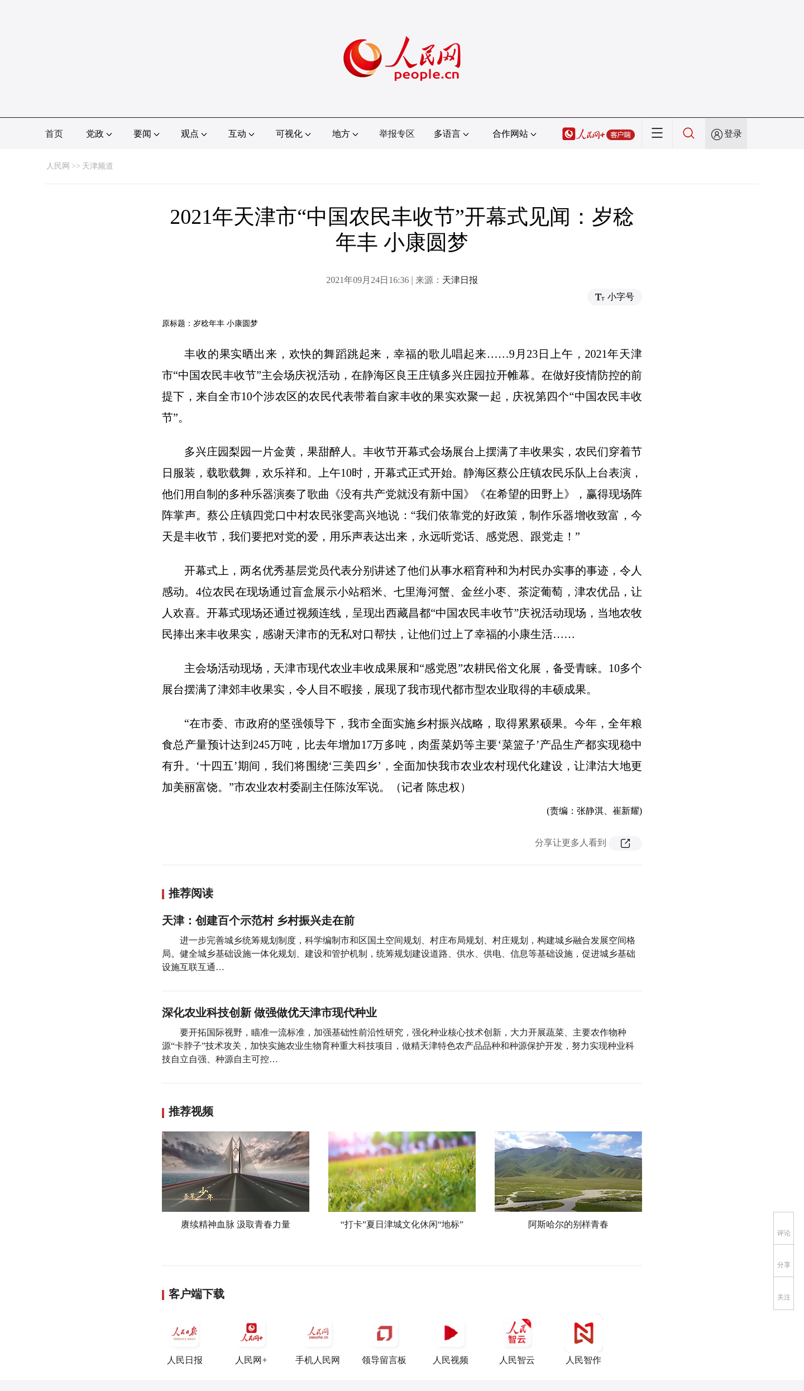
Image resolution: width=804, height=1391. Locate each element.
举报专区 (397, 133)
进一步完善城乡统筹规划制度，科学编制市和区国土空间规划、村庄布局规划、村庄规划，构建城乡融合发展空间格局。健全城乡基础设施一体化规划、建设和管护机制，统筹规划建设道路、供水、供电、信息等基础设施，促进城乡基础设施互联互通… (398, 954)
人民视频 (450, 1339)
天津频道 (97, 166)
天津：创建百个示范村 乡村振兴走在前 (258, 920)
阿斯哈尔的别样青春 (568, 1224)
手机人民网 (317, 1339)
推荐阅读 (191, 893)
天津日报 (460, 280)
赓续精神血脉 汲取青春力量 (235, 1224)
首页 (54, 133)
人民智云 (517, 1339)
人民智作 (583, 1339)
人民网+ (251, 1339)
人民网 (58, 166)
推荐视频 (191, 1111)
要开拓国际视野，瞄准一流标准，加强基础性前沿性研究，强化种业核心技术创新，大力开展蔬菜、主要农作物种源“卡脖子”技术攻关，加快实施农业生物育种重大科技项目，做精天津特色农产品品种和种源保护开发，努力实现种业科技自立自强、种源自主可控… (398, 1046)
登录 (733, 133)
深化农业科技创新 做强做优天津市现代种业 (269, 1012)
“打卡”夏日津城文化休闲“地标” (402, 1224)
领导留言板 (384, 1339)
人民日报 (184, 1339)
